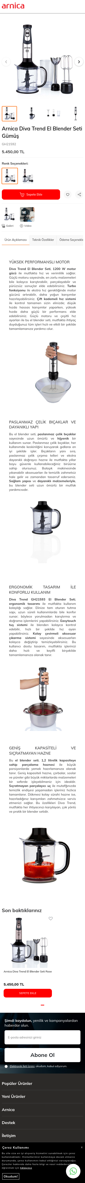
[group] (42, 61)
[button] (6, 61)
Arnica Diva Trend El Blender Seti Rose (28, 971)
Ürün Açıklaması (16, 240)
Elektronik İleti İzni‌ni (22, 1066)
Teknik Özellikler (43, 240)
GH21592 (9, 144)
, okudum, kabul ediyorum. (36, 1066)
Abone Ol (42, 1054)
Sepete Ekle (31, 194)
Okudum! (11, 1176)
